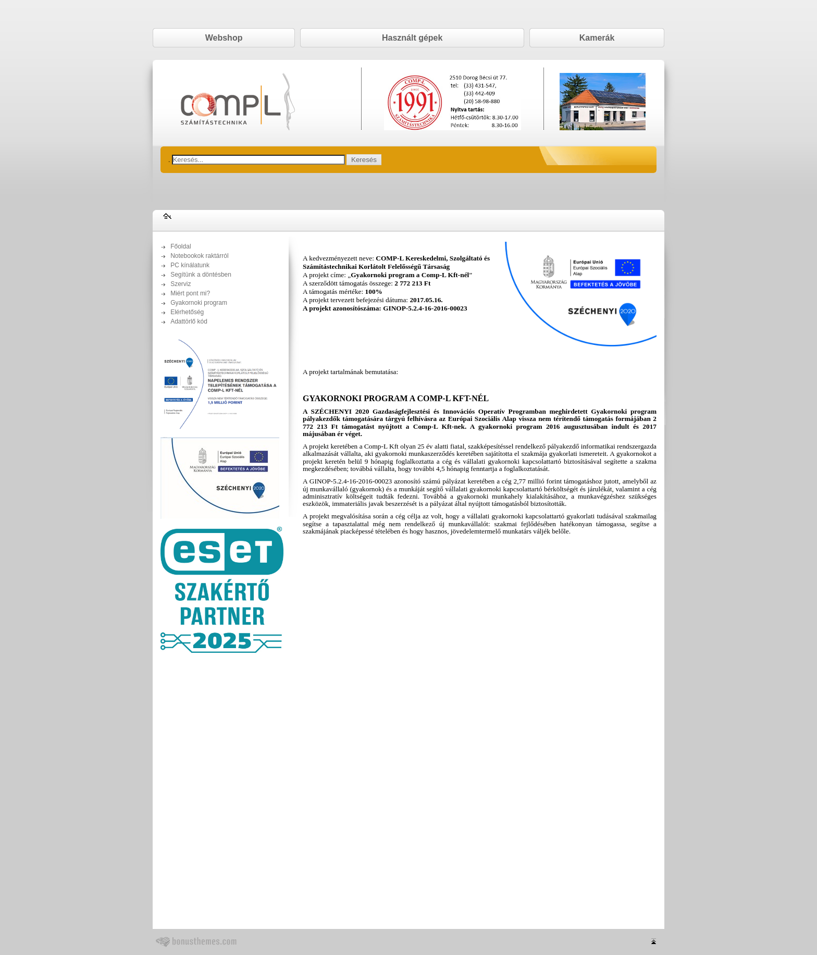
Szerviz (180, 284)
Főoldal (180, 246)
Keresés (364, 160)
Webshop (224, 37)
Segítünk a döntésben (200, 274)
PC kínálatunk (189, 265)
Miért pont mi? (190, 293)
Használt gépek (412, 37)
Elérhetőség (187, 312)
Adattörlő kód (188, 321)
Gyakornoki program (198, 302)
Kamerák (597, 37)
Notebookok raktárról (199, 255)
